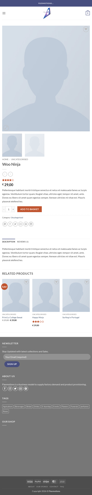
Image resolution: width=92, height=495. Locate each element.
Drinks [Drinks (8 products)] (36, 406)
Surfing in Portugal (70, 317)
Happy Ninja (38, 317)
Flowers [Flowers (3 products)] (65, 406)
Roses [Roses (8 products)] (5, 411)
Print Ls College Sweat (12, 317)
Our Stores (42, 486)
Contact (54, 486)
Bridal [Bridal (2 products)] (28, 406)
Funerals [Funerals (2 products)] (74, 406)
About (31, 486)
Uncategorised (19, 159)
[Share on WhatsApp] (4, 224)
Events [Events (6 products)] (56, 406)
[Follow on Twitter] (15, 388)
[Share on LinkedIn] (31, 224)
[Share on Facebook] (10, 224)
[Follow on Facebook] (4, 388)
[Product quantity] (9, 209)
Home (5, 159)
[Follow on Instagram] (10, 388)
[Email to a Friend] (20, 224)
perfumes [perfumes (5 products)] (85, 406)
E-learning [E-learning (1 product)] (46, 406)
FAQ (62, 486)
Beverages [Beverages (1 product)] (19, 406)
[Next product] (4, 174)
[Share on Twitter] (15, 224)
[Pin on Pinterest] (25, 224)
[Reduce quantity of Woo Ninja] (4, 209)
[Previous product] (10, 174)
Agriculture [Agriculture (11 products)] (7, 406)
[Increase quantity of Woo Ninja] (13, 209)
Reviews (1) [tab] (23, 242)
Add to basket (29, 209)
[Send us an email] (20, 388)
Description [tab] (8, 242)
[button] (4, 13)
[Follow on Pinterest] (25, 388)
